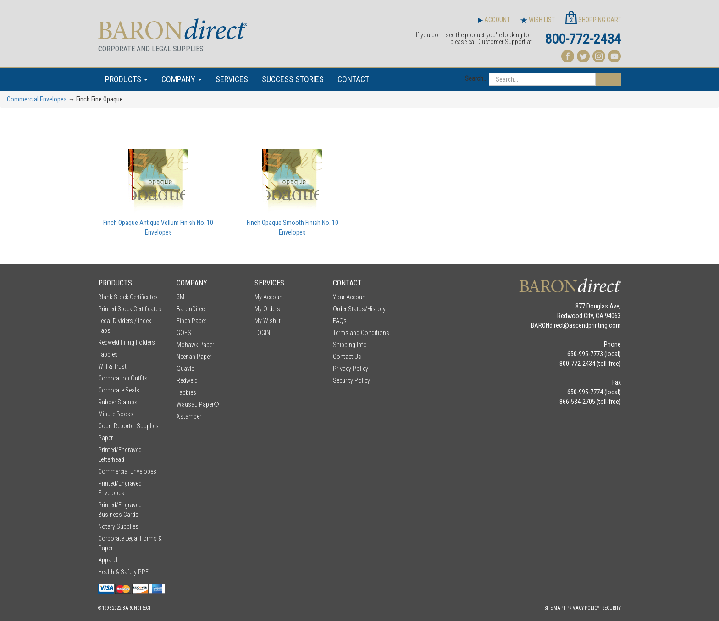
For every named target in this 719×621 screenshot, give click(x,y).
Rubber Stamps (118, 402)
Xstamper (189, 416)
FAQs (340, 320)
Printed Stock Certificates (129, 309)
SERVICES (232, 79)
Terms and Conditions (361, 332)
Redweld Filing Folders (126, 342)
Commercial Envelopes (37, 99)
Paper (105, 438)
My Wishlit (267, 320)
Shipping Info (350, 344)
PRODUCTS (126, 79)
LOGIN (262, 332)
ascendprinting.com (595, 325)
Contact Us (347, 356)
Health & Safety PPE (123, 572)
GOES (184, 332)
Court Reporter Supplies (128, 426)
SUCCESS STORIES (293, 79)
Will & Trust (112, 366)
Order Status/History (359, 309)
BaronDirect (191, 309)
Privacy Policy (350, 368)
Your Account (350, 297)
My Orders (267, 309)
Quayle (185, 368)
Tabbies (108, 354)
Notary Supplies (118, 526)
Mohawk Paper (195, 344)
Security (612, 607)
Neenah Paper (194, 356)
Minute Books (115, 414)
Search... (476, 78)
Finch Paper (191, 320)
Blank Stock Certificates (128, 297)
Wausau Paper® (198, 404)
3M (180, 297)
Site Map (554, 607)
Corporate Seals (118, 390)
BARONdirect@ (550, 325)
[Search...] (542, 79)
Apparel (107, 560)
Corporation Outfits (123, 378)
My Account (269, 297)
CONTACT (353, 79)
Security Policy (351, 380)
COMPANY (181, 79)
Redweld (187, 380)
